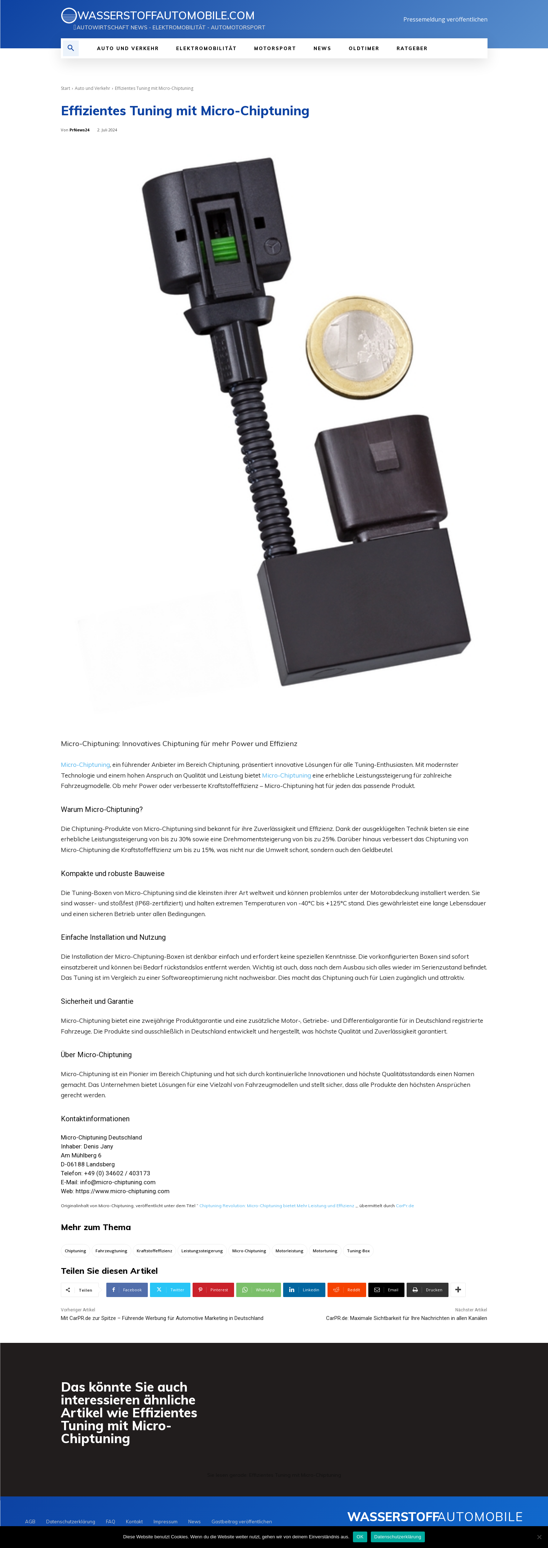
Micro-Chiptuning (85, 764)
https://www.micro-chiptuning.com (123, 1191)
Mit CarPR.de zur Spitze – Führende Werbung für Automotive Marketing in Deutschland (162, 1319)
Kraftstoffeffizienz (154, 1251)
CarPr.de (405, 1205)
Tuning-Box (358, 1251)
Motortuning (325, 1251)
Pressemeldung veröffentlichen (445, 19)
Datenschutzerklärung (397, 1536)
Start (65, 88)
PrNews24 (79, 129)
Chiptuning (75, 1251)
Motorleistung (290, 1251)
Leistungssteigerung (202, 1251)
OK (360, 1536)
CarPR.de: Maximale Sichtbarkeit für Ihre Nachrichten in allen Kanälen (406, 1319)
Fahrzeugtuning (111, 1251)
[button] (71, 48)
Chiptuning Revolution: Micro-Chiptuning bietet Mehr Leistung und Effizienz (276, 1205)
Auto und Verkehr (92, 88)
